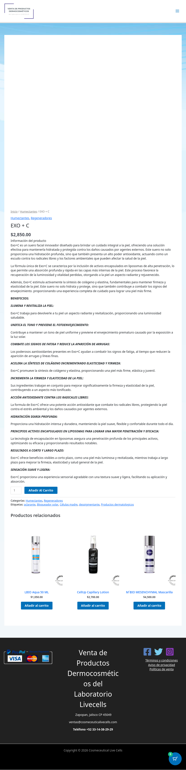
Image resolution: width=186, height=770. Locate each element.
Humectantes (28, 211)
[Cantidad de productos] (16, 490)
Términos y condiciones (161, 661)
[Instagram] (169, 652)
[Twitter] (158, 652)
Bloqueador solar (47, 504)
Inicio (14, 211)
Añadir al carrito (41, 490)
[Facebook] (147, 652)
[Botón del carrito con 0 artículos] (175, 759)
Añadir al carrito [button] (37, 606)
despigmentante (89, 504)
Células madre (69, 504)
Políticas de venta (161, 670)
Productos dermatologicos (117, 504)
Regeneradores (41, 218)
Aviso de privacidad (161, 665)
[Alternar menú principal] (177, 11)
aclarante (30, 504)
